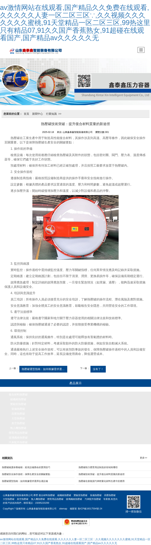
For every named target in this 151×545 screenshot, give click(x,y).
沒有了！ (98, 369)
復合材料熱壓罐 (18, 394)
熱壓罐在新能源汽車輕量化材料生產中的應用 (102, 481)
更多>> (143, 457)
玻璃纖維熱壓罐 (18, 437)
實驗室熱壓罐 (18, 404)
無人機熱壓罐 (18, 427)
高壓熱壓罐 (18, 413)
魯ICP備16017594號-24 (90, 508)
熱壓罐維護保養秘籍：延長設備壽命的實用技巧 (26, 467)
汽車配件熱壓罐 (18, 442)
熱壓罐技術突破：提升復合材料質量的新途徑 (102, 474)
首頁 (26, 113)
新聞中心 (37, 113)
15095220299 (42, 503)
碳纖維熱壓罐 (18, 399)
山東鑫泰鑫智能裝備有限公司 (42, 508)
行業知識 (51, 113)
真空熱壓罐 (18, 423)
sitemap (63, 508)
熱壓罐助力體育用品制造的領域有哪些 (98, 467)
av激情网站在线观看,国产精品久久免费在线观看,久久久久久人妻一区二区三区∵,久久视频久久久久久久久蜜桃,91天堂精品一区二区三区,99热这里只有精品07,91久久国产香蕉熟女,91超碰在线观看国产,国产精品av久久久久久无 (75, 23)
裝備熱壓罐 (18, 408)
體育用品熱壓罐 (18, 432)
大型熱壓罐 (18, 418)
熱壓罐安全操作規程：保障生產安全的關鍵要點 (26, 474)
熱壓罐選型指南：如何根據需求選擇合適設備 (44, 369)
